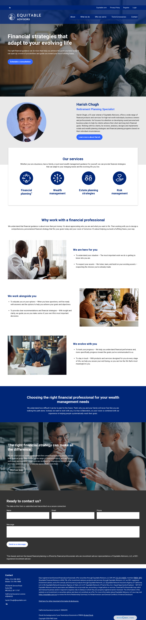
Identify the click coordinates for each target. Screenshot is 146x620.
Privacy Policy (115, 2)
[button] (73, 11)
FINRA (136, 578)
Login (135, 2)
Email (54, 510)
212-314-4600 (121, 578)
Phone (99, 510)
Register (126, 2)
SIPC (140, 578)
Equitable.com (101, 2)
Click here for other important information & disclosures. (59, 601)
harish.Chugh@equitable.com (15, 600)
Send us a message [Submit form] (17, 544)
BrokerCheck (88, 615)
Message (10, 524)
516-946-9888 (16, 582)
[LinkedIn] (10, 2)
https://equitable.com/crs (48, 594)
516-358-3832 (15, 579)
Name (9, 510)
